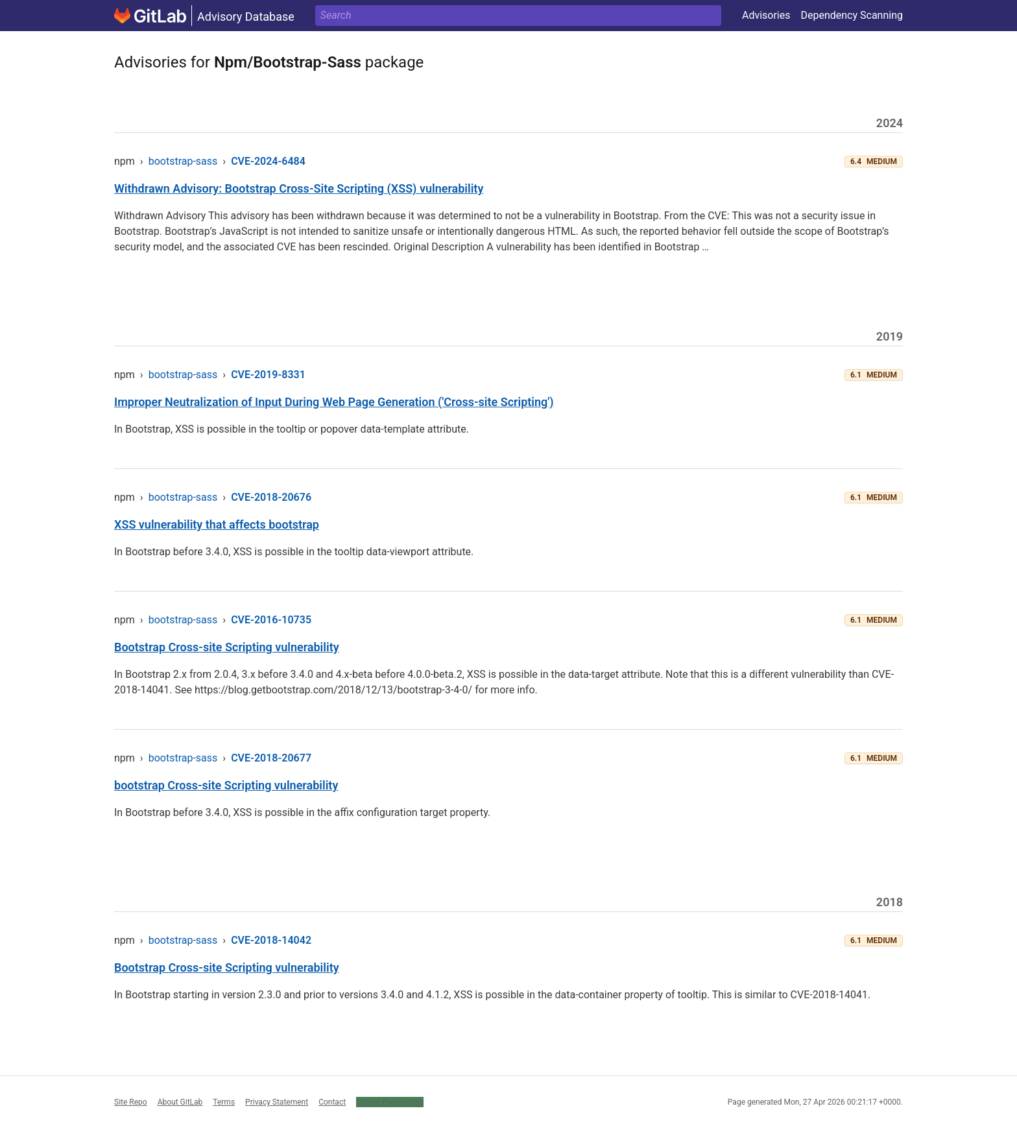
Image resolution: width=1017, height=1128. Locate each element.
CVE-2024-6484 (268, 161)
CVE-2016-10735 (271, 620)
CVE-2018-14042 (271, 940)
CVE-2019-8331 (268, 374)
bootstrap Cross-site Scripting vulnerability (226, 785)
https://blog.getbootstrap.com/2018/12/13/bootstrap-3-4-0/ (333, 690)
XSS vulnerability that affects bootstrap (216, 524)
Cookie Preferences (390, 1102)
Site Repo (130, 1102)
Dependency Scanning (851, 15)
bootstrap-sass (183, 161)
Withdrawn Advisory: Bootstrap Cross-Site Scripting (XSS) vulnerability (298, 188)
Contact (332, 1102)
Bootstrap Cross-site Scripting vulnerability (226, 647)
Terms (224, 1102)
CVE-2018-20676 (271, 497)
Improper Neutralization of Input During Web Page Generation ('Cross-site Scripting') (334, 402)
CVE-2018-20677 (271, 758)
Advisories (766, 15)
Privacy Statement (276, 1102)
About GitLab (180, 1102)
